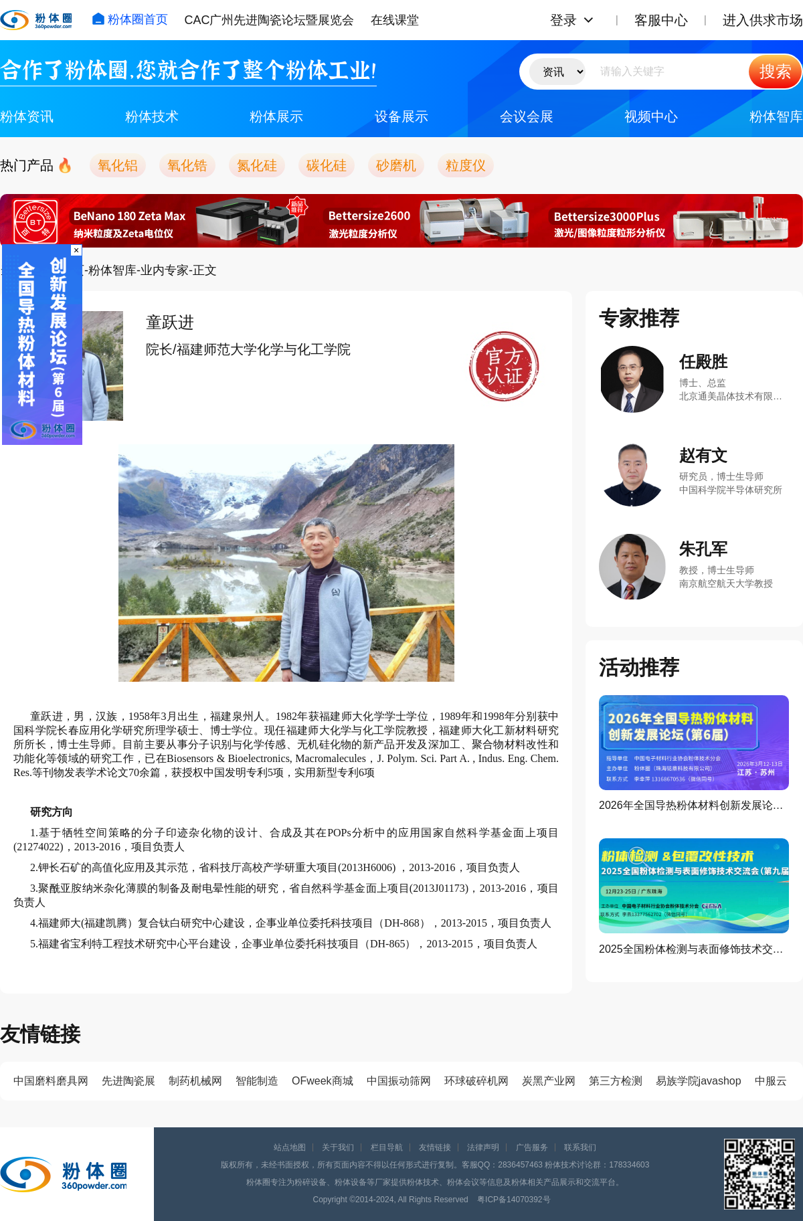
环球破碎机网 (476, 1081)
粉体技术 (152, 116)
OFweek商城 (322, 1081)
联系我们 (580, 1147)
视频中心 (651, 116)
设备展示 (401, 116)
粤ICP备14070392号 (513, 1200)
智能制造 (257, 1081)
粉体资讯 (27, 116)
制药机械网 (195, 1081)
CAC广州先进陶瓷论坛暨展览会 (269, 20)
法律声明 (483, 1147)
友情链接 (435, 1147)
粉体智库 (776, 116)
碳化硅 (326, 165)
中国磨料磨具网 (50, 1081)
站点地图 (290, 1147)
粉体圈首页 (130, 19)
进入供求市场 (763, 20)
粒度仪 (466, 165)
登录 (563, 20)
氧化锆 (187, 165)
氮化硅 (257, 165)
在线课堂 (395, 20)
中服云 (771, 1081)
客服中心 (661, 20)
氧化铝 (118, 165)
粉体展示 (276, 116)
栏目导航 (387, 1147)
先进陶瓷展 (128, 1081)
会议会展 (526, 116)
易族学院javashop (698, 1081)
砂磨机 (396, 165)
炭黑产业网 (548, 1081)
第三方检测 (615, 1081)
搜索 (776, 71)
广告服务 (532, 1147)
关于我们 (338, 1147)
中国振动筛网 (399, 1081)
